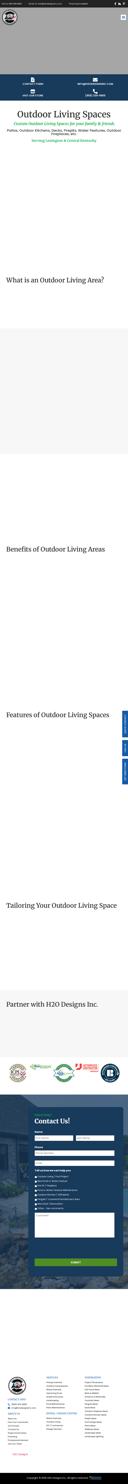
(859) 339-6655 (95, 95)
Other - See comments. (50, 1208)
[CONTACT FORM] (32, 79)
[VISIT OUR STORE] (32, 91)
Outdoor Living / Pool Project (52, 1176)
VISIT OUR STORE (32, 95)
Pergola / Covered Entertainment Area (58, 1199)
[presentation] (58, 1247)
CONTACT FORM (33, 84)
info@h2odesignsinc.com (95, 84)
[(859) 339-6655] (95, 91)
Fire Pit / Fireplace (47, 1185)
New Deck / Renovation (50, 1203)
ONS (95, 1477)
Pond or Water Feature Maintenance (57, 1190)
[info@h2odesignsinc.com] (95, 79)
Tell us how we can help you (53, 1170)
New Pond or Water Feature (52, 1181)
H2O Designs (20, 1454)
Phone (40, 1147)
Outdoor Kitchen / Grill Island (53, 1194)
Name (40, 1132)
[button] (123, 17)
